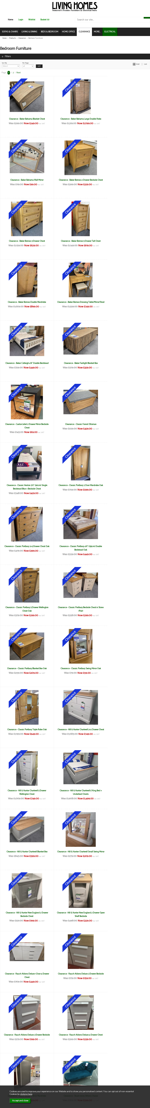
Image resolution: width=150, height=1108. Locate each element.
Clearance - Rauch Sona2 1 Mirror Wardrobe (125, 729)
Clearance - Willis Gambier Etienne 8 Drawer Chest (74, 1036)
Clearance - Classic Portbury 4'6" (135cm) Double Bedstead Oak (25, 426)
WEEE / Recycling (48, 1080)
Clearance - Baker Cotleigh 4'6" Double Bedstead (125, 241)
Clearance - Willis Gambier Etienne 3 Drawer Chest (125, 974)
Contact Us (9, 1076)
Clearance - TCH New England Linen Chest (25, 913)
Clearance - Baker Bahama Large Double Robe (75, 119)
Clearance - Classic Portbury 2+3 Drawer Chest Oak (125, 364)
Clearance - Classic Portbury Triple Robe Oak (125, 485)
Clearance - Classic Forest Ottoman (125, 302)
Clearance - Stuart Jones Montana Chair (75, 790)
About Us (9, 1073)
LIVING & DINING (29, 32)
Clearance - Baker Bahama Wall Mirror (125, 119)
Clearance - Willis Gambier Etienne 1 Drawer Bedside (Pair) (75, 975)
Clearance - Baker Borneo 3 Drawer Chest (75, 180)
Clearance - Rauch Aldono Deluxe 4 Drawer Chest (75, 729)
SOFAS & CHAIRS (10, 32)
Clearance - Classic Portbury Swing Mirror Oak (75, 485)
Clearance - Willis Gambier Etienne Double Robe (125, 1035)
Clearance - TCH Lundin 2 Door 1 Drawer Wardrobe (75, 851)
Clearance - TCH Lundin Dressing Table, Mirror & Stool (125, 853)
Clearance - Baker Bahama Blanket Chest (25, 119)
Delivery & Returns (49, 1073)
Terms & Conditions (49, 1070)
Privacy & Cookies (49, 1076)
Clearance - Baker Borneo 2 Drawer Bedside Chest (25, 180)
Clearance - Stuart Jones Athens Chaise (25, 790)
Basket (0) (44, 19)
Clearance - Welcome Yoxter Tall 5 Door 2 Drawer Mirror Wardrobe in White (25, 975)
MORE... (97, 32)
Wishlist (31, 19)
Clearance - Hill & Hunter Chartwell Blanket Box (25, 607)
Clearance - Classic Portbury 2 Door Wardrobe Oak (75, 364)
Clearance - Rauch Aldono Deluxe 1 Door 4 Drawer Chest (75, 670)
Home (10, 19)
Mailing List (9, 1080)
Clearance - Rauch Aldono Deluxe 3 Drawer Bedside (125, 670)
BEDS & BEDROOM (49, 32)
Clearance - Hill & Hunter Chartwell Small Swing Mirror (75, 609)
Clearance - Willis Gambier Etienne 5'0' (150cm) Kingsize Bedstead (25, 1036)
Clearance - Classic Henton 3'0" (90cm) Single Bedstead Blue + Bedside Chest (25, 364)
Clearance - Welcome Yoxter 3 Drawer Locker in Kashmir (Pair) (125, 914)
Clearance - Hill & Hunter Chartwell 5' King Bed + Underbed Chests (125, 548)
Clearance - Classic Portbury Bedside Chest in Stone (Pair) (125, 426)
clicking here (26, 1094)
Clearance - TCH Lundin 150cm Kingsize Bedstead (25, 851)
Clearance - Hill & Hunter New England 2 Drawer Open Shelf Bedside (25, 670)
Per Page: (28, 65)
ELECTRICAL (110, 32)
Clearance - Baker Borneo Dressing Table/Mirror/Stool (75, 242)
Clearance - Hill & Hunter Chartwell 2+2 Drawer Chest (25, 548)
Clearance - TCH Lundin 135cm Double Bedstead (125, 790)
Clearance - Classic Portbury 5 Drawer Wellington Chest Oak (74, 426)
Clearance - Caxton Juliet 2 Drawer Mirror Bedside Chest (75, 303)
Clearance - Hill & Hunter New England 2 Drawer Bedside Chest (125, 609)
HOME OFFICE (68, 32)
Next (18, 72)
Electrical (9, 1083)
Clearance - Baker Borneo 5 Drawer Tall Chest (125, 180)
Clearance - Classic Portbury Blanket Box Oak (25, 485)
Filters (8, 56)
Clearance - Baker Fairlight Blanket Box (25, 302)
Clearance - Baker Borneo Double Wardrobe (25, 241)
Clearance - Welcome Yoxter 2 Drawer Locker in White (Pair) (75, 914)
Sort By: (11, 65)
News (7, 1070)
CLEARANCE (84, 32)
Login (20, 19)
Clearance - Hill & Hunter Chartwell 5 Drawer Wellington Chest (75, 548)
